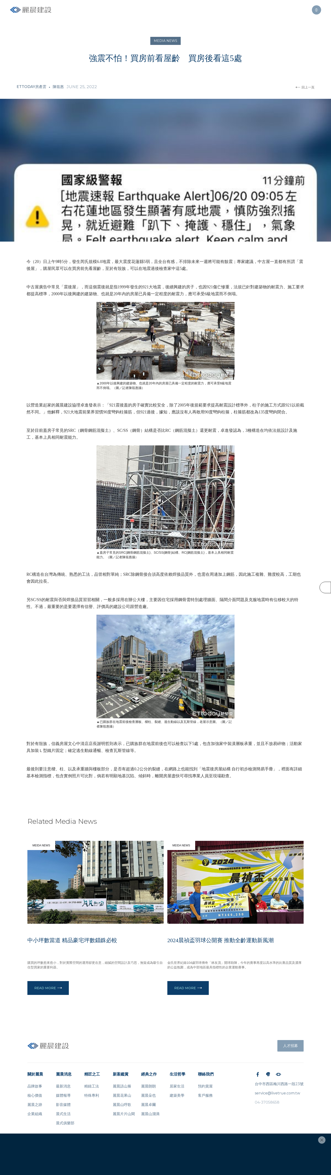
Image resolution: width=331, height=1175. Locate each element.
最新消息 (63, 1086)
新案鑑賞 (120, 1074)
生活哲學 (177, 1074)
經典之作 (149, 1074)
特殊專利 (91, 1095)
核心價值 (34, 1095)
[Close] (321, 1140)
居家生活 (177, 1086)
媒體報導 (63, 1095)
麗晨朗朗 (148, 1086)
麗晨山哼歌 (122, 1104)
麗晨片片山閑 (124, 1114)
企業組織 (34, 1114)
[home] (30, 10)
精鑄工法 (91, 1086)
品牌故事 (34, 1086)
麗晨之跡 (34, 1104)
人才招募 (290, 1046)
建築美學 (177, 1095)
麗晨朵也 (148, 1095)
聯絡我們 (206, 1074)
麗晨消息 (64, 1074)
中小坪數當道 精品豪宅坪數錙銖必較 (72, 940)
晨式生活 (63, 1114)
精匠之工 (92, 1074)
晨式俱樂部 (65, 1123)
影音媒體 (63, 1104)
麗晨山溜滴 (150, 1114)
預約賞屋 (205, 1086)
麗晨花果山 (122, 1095)
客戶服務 (205, 1095)
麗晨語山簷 (122, 1086)
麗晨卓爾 (148, 1104)
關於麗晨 (35, 1074)
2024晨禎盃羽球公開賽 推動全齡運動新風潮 (220, 940)
